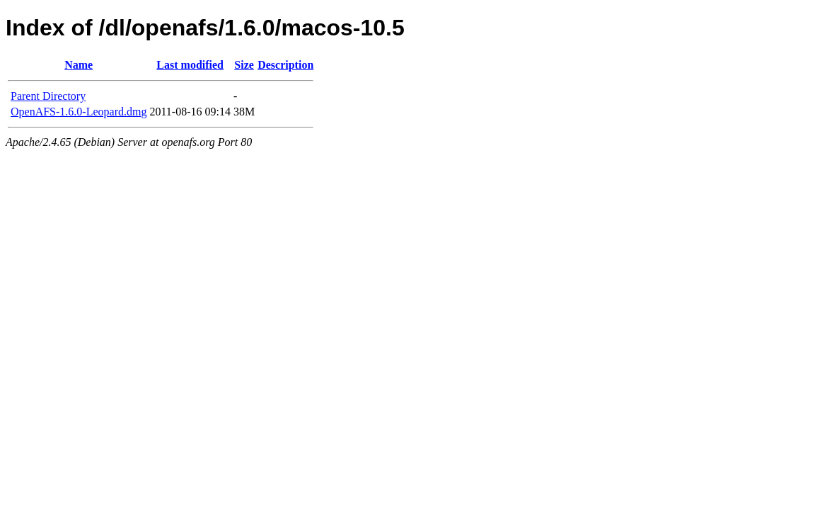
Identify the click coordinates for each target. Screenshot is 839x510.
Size (244, 65)
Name (78, 65)
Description (285, 65)
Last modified (190, 65)
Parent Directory (48, 96)
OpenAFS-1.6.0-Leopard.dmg (78, 112)
